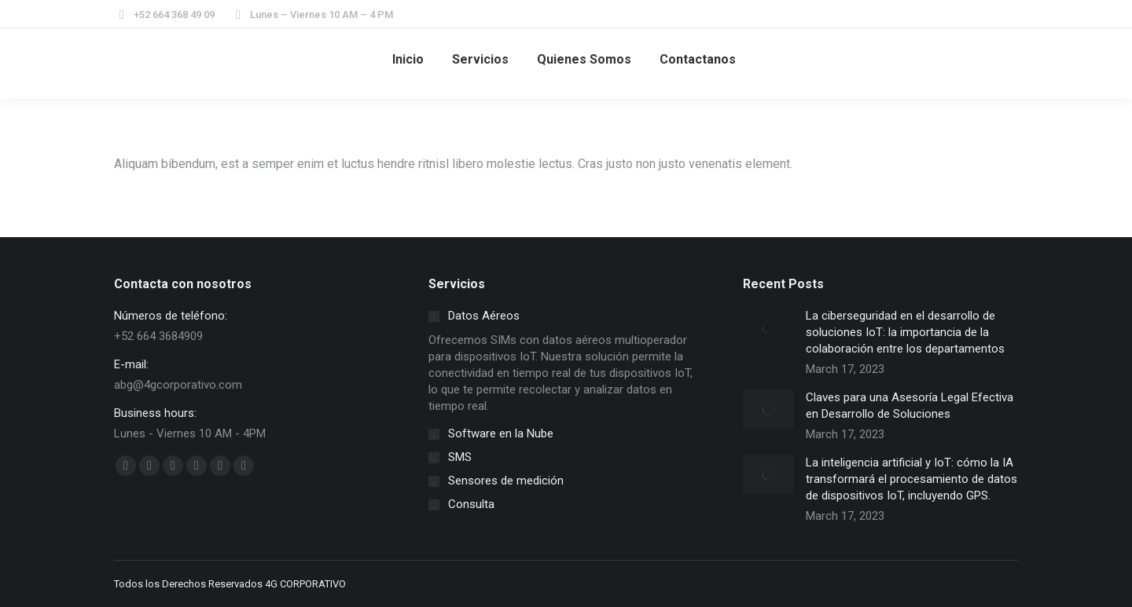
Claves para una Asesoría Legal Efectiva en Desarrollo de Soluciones (909, 405)
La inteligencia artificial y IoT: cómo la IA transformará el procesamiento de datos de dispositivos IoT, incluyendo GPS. (911, 479)
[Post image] (768, 327)
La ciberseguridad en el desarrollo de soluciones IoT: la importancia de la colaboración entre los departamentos (905, 332)
